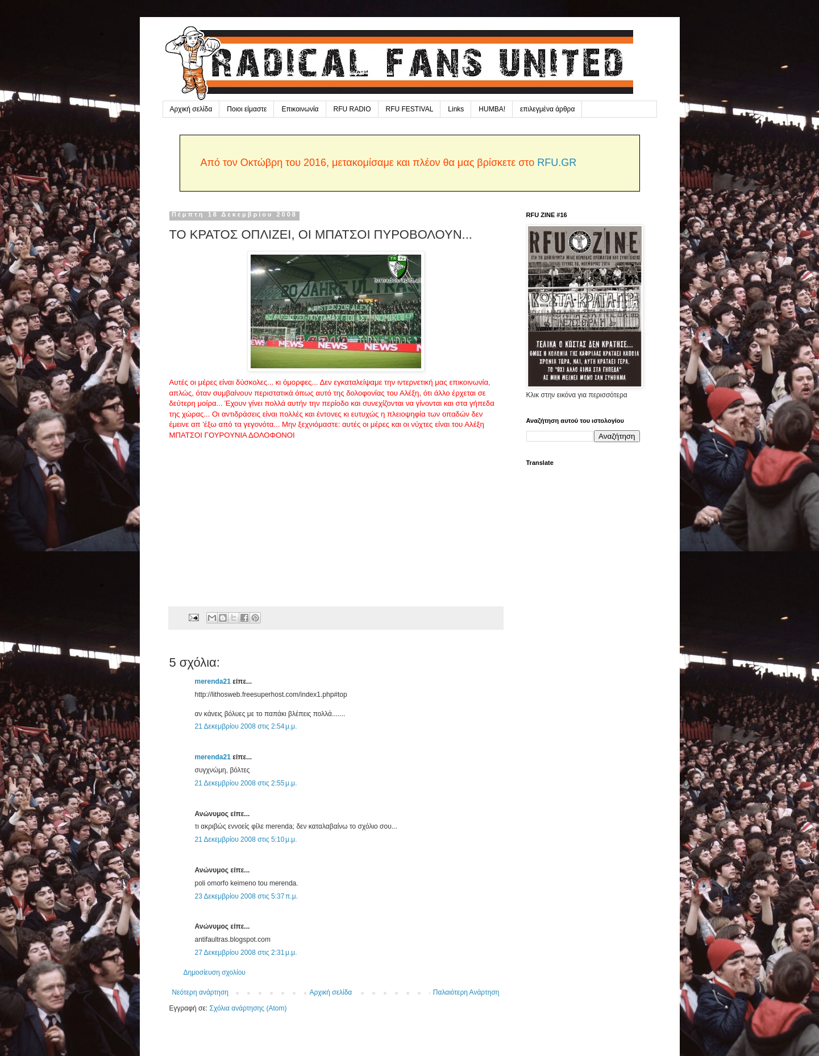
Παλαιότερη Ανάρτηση (466, 992)
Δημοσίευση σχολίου (215, 972)
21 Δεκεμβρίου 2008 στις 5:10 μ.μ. (246, 839)
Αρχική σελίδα (191, 109)
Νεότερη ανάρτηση (200, 992)
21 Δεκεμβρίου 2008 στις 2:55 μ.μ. (246, 783)
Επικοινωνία (299, 109)
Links (456, 109)
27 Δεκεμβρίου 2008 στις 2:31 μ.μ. (246, 953)
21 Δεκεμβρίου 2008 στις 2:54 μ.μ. (246, 726)
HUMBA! (492, 109)
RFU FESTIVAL (410, 109)
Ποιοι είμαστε (247, 109)
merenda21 (213, 681)
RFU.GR (556, 162)
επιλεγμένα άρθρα (547, 109)
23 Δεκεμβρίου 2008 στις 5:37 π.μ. (246, 896)
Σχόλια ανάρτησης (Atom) (247, 1008)
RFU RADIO (352, 109)
